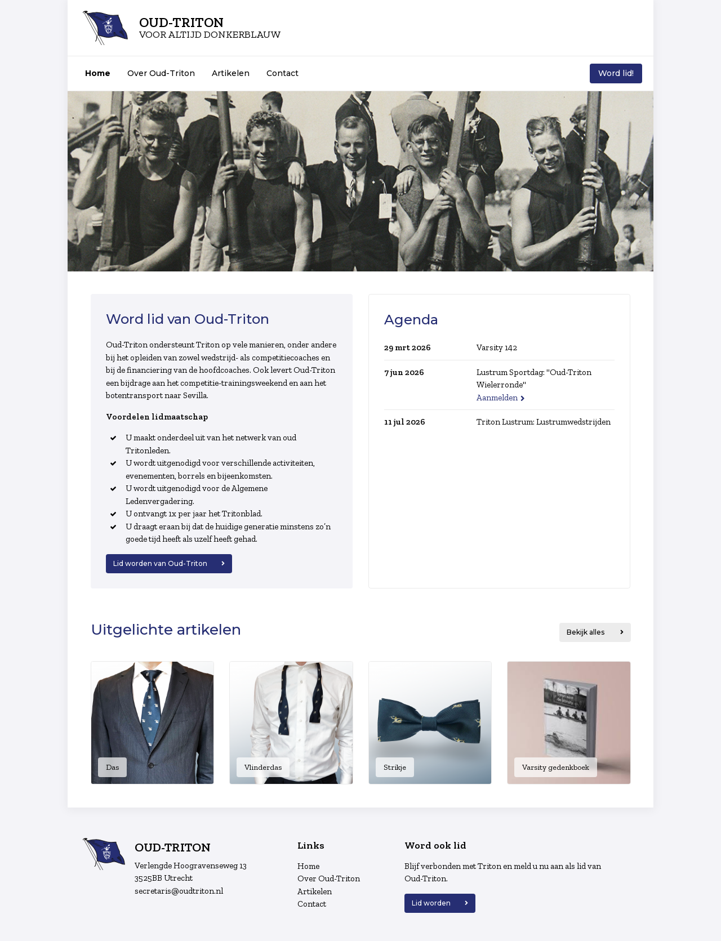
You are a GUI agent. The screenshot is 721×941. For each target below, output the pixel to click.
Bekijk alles (586, 632)
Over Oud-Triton (161, 73)
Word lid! (616, 73)
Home (97, 73)
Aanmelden (497, 398)
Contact (282, 73)
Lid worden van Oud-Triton (160, 563)
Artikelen (231, 73)
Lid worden (431, 903)
